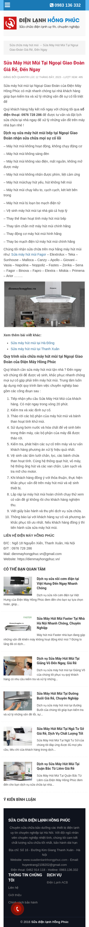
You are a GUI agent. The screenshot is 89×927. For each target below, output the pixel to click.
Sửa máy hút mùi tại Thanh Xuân (35, 349)
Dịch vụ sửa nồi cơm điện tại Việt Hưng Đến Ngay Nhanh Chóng (58, 583)
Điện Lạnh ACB (57, 882)
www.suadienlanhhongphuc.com (45, 860)
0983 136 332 (68, 5)
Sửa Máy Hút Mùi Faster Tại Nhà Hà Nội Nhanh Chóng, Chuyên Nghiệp (61, 623)
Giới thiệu (14, 895)
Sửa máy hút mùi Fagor (28, 254)
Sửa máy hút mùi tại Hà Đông (32, 343)
